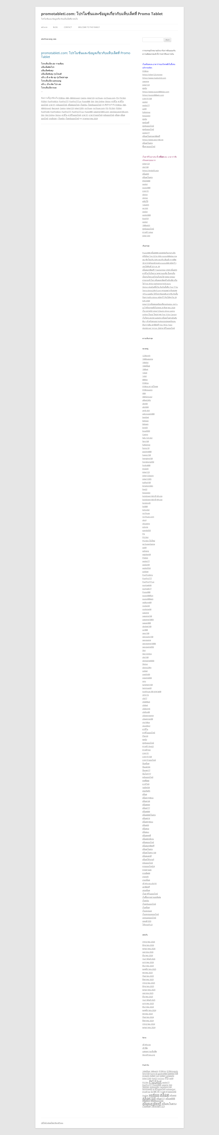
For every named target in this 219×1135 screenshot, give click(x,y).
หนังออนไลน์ (147, 863)
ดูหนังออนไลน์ (148, 126)
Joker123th (79, 108)
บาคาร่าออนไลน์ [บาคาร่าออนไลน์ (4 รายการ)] (168, 1091)
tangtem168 (147, 684)
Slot (92, 101)
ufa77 (144, 698)
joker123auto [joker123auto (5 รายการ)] (167, 1075)
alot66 (145, 403)
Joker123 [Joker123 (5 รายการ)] (154, 1075)
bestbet (145, 417)
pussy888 (146, 187)
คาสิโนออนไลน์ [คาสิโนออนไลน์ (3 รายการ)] (159, 1089)
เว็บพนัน (83, 105)
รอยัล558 (146, 787)
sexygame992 (148, 647)
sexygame (146, 640)
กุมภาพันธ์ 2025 (148, 1000)
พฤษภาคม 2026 (148, 948)
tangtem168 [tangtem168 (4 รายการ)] (166, 1087)
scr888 (145, 630)
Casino (83, 98)
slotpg (145, 198)
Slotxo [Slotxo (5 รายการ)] (145, 1086)
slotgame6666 (148, 660)
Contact (68, 27)
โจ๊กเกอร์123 (147, 924)
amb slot (146, 410)
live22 (144, 489)
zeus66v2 (146, 726)
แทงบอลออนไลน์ (149, 917)
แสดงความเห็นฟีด (149, 1051)
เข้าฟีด (145, 1048)
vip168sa (146, 722)
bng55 (145, 427)
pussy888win (147, 599)
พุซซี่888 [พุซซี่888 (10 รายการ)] (154, 1095)
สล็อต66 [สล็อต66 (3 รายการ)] (173, 1095)
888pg (145, 379)
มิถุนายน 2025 (148, 986)
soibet (145, 671)
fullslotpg (146, 112)
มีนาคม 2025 (147, 996)
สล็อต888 (146, 811)
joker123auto (148, 475)
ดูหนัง (144, 88)
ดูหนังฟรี (145, 122)
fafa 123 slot (147, 438)
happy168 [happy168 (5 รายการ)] (172, 1073)
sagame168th (148, 619)
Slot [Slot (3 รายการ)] (170, 1085)
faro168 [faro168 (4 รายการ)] (146, 1073)
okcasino (146, 523)
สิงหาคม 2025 (148, 979)
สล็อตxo (145, 832)
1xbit (144, 376)
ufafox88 (146, 712)
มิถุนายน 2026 (148, 945)
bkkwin (145, 424)
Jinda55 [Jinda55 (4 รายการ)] (146, 1075)
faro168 (145, 441)
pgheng (145, 551)
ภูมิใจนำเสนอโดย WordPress (52, 1123)
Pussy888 (86, 101)
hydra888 (146, 465)
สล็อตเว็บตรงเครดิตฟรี (151, 136)
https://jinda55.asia (150, 170)
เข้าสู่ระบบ (146, 1044)
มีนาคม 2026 (147, 955)
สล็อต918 (146, 818)
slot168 (145, 167)
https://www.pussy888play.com (155, 91)
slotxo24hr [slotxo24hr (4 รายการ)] (155, 1087)
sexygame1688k (149, 643)
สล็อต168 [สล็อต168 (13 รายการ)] (149, 1098)
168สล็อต (146, 366)
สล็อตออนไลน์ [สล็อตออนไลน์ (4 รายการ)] (157, 1100)
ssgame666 (147, 678)
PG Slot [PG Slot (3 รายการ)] (145, 1082)
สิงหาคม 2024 (148, 1020)
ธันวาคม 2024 (148, 1007)
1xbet (144, 372)
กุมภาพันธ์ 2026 (148, 959)
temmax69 (147, 688)
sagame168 (147, 616)
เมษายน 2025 (147, 993)
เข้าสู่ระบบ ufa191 (149, 883)
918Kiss (61, 98)
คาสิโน (114, 101)
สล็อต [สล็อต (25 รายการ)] (164, 1094)
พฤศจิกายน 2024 (149, 1010)
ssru (144, 681)
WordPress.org (148, 1055)
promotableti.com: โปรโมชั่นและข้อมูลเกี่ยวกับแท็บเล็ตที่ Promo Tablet (102, 13)
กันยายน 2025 (148, 976)
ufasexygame (148, 715)
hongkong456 (148, 462)
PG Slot (123, 98)
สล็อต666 (146, 804)
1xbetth (145, 205)
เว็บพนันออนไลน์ (94, 105)
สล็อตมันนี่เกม (148, 839)
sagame (145, 81)
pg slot (145, 208)
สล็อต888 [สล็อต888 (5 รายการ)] (170, 1098)
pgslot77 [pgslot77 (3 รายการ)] (165, 1082)
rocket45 (146, 606)
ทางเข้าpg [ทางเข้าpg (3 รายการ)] (146, 1091)
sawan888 (146, 623)
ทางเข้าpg (146, 750)
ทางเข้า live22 (148, 746)
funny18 (145, 448)
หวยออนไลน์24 (148, 866)
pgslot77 (146, 105)
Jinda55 (145, 468)
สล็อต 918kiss (148, 798)
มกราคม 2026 (148, 962)
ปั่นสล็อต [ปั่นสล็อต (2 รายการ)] (145, 1096)
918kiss (145, 71)
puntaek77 (147, 588)
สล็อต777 (146, 808)
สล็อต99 (145, 174)
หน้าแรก (44, 27)
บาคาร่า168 (147, 98)
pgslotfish (146, 568)
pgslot (145, 102)
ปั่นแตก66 (146, 767)
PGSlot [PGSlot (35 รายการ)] (155, 1081)
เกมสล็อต (146, 880)
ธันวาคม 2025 (148, 965)
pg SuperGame (148, 544)
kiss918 (145, 218)
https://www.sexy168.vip (152, 139)
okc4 (144, 520)
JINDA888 (146, 181)
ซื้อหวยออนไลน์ (148, 146)
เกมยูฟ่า (145, 876)
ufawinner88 (147, 719)
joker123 (146, 85)
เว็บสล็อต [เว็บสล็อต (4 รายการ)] (146, 1106)
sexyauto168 (147, 636)
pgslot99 (146, 564)
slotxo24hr (147, 667)
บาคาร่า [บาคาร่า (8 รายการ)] (156, 1091)
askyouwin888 (148, 414)
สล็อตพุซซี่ (146, 835)
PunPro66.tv (53, 101)
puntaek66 (147, 585)
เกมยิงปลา (53, 118)
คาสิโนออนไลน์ (74, 115)
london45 (146, 503)
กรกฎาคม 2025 (148, 983)
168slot (145, 362)
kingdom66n (147, 486)
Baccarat (55, 108)
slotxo (145, 194)
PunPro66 (45, 111)
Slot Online (99, 101)
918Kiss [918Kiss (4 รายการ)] (162, 1071)
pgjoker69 (146, 554)
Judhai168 (146, 482)
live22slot (146, 115)
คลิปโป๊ (145, 201)
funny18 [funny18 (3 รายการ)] (153, 1073)
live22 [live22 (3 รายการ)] (154, 1078)
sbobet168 (146, 626)
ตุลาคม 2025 (147, 972)
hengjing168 (147, 458)
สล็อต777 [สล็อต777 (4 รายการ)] (160, 1098)
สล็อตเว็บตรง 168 (149, 852)
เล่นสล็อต (146, 890)
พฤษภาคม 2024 (148, 1027)
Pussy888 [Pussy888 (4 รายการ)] (156, 1084)
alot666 (145, 407)
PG (117, 98)
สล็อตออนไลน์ (73, 105)
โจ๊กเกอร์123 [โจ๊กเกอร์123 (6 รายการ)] (158, 1106)
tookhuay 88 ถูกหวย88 (151, 691)
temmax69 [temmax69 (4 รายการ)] (147, 1089)
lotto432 (146, 510)
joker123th (147, 479)
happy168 (146, 455)
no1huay (99, 98)
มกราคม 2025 (148, 1003)
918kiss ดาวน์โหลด (150, 386)
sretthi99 (146, 674)
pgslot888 (146, 215)
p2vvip (145, 527)
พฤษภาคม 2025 (148, 989)
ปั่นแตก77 (146, 770)
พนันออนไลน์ (61, 105)
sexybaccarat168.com (119, 111)
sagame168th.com (101, 111)
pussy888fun (147, 595)
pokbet (145, 571)
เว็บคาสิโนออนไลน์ (150, 893)
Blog (55, 27)
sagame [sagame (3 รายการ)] (165, 1085)
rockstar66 (146, 609)
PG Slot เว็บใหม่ (148, 540)
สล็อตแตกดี (147, 856)
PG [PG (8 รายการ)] (167, 1078)
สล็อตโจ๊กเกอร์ (148, 859)
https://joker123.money (152, 74)
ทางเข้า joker (147, 232)
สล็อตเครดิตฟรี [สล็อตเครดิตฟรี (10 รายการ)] (151, 1103)
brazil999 (146, 431)
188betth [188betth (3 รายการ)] (154, 1071)
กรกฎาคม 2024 (148, 1024)
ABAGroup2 (75, 98)
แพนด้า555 (146, 921)
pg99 (144, 109)
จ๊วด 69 (145, 736)
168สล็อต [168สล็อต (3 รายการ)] (146, 1071)
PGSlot (44, 101)
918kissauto (147, 390)
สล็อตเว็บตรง (147, 143)
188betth (146, 225)
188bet (145, 369)
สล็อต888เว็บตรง (149, 815)
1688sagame (147, 359)
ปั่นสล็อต (145, 763)
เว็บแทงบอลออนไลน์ (150, 914)
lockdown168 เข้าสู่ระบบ (152, 496)
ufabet (145, 705)
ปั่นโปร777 (146, 774)
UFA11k (145, 695)
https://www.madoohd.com (154, 78)
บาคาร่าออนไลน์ (95, 115)
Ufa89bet (146, 702)
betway (145, 420)
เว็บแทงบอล (147, 911)
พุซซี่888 (145, 780)
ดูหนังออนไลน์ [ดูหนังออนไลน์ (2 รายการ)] (170, 1089)
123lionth (146, 355)
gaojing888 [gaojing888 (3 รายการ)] (162, 1073)
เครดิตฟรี (146, 887)
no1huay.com (109, 98)
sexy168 (145, 633)
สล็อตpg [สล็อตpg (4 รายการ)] (146, 1100)
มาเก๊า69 (145, 784)
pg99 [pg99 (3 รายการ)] (171, 1078)
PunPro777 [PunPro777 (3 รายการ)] (147, 1085)
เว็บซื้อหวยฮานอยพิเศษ (151, 897)
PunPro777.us (75, 101)
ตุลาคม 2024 (147, 1013)
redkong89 (147, 602)
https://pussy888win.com (153, 95)
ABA (67, 98)
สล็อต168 (146, 801)
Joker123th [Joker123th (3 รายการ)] (147, 1078)
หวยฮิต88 (146, 873)
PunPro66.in (55, 111)
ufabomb (146, 708)
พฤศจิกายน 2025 (149, 969)
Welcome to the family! (89, 27)
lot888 (145, 506)
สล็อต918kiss (147, 822)
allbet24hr (146, 400)
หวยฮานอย (147, 869)
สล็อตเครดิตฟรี (148, 846)
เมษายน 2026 (147, 952)
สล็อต (117, 115)
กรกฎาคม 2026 (148, 941)
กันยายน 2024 (148, 1017)
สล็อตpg (145, 828)
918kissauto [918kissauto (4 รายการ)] (172, 1071)
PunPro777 (63, 101)
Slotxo (108, 101)
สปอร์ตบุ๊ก (146, 791)
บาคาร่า (52, 105)
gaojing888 (147, 451)
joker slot (146, 235)
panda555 (146, 530)
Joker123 (90, 98)
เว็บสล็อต (146, 907)
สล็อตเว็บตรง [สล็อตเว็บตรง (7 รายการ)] (169, 1103)
